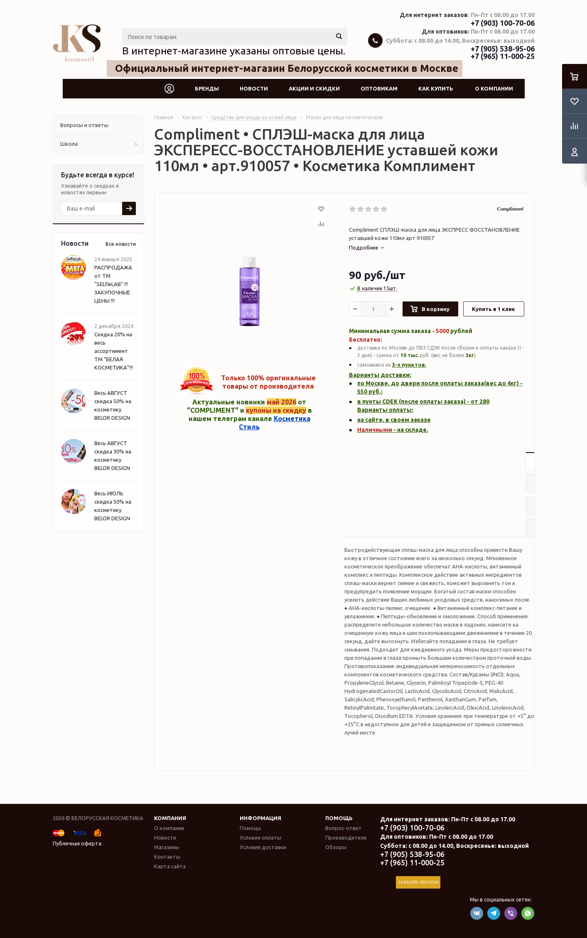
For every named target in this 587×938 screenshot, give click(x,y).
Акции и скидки (314, 88)
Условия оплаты (260, 837)
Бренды (207, 88)
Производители (345, 837)
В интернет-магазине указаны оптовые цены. (233, 50)
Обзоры (335, 847)
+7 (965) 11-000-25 (503, 56)
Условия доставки (263, 847)
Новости (254, 88)
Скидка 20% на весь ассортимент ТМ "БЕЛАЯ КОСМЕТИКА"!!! (113, 350)
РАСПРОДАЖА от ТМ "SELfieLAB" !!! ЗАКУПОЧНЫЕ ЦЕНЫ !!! (113, 284)
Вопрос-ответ (343, 828)
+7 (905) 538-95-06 (503, 48)
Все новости (121, 244)
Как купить (435, 88)
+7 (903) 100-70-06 (503, 23)
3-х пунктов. (409, 364)
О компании (494, 88)
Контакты (167, 857)
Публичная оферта (77, 843)
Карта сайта (170, 866)
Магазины (166, 847)
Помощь (339, 818)
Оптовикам (379, 88)
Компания (170, 818)
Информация (260, 818)
